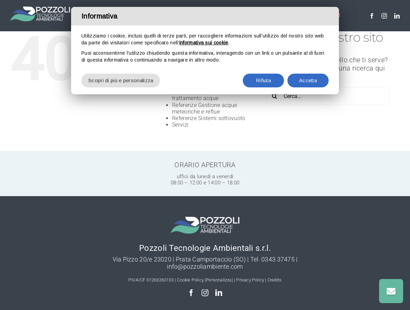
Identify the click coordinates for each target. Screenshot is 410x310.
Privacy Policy (250, 279)
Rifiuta (263, 80)
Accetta (308, 80)
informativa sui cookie (203, 42)
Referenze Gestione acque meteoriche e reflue (204, 108)
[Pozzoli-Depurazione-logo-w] (40, 10)
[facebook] (372, 16)
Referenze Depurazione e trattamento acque (203, 94)
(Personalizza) (219, 279)
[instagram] (384, 16)
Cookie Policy (190, 279)
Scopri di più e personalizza (120, 80)
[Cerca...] (327, 96)
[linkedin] (397, 16)
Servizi (180, 124)
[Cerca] (274, 96)
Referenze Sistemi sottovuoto (208, 118)
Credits (274, 279)
